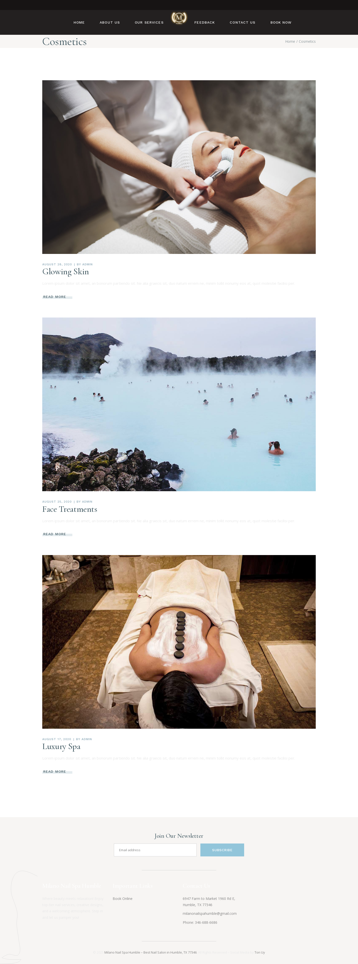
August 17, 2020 (56, 739)
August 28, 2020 (57, 264)
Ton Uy (260, 952)
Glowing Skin (65, 271)
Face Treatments (69, 509)
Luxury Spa (61, 746)
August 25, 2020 (57, 501)
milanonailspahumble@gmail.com (210, 913)
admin (87, 264)
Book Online (123, 898)
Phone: (189, 922)
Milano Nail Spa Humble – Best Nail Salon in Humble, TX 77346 (150, 952)
